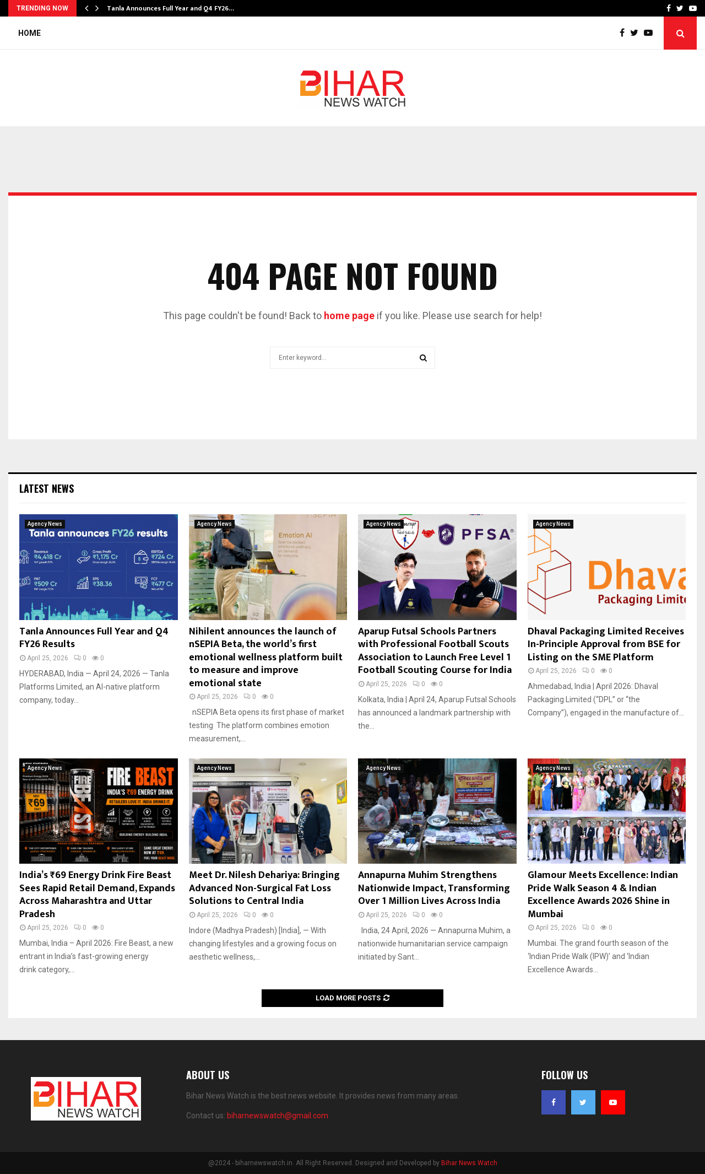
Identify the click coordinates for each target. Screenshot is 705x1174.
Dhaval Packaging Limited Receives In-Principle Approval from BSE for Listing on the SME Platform (606, 644)
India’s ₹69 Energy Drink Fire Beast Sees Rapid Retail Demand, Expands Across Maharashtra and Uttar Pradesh (97, 894)
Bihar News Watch (469, 1163)
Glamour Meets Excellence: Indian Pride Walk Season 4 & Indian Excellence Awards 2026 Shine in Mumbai (603, 894)
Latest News (46, 488)
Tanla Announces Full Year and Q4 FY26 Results (94, 638)
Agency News (45, 524)
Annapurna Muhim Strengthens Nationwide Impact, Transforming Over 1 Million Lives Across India (434, 888)
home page (349, 315)
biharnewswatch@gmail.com (277, 1115)
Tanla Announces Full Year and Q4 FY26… (170, 8)
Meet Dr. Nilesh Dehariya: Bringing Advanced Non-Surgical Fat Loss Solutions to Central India (264, 888)
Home (29, 33)
